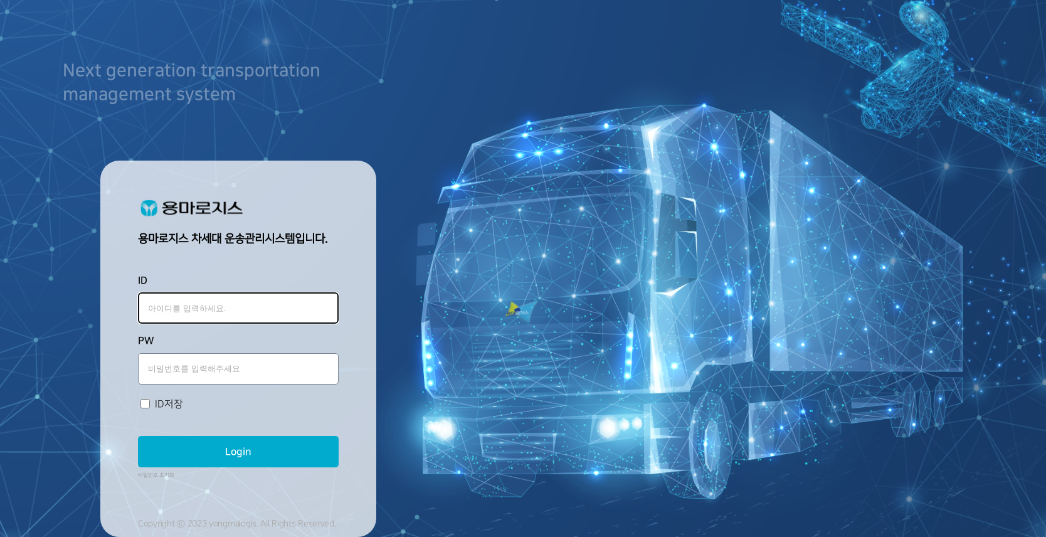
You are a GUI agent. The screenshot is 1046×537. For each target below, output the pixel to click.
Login (238, 451)
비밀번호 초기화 (156, 475)
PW (146, 340)
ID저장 (169, 404)
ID (142, 280)
